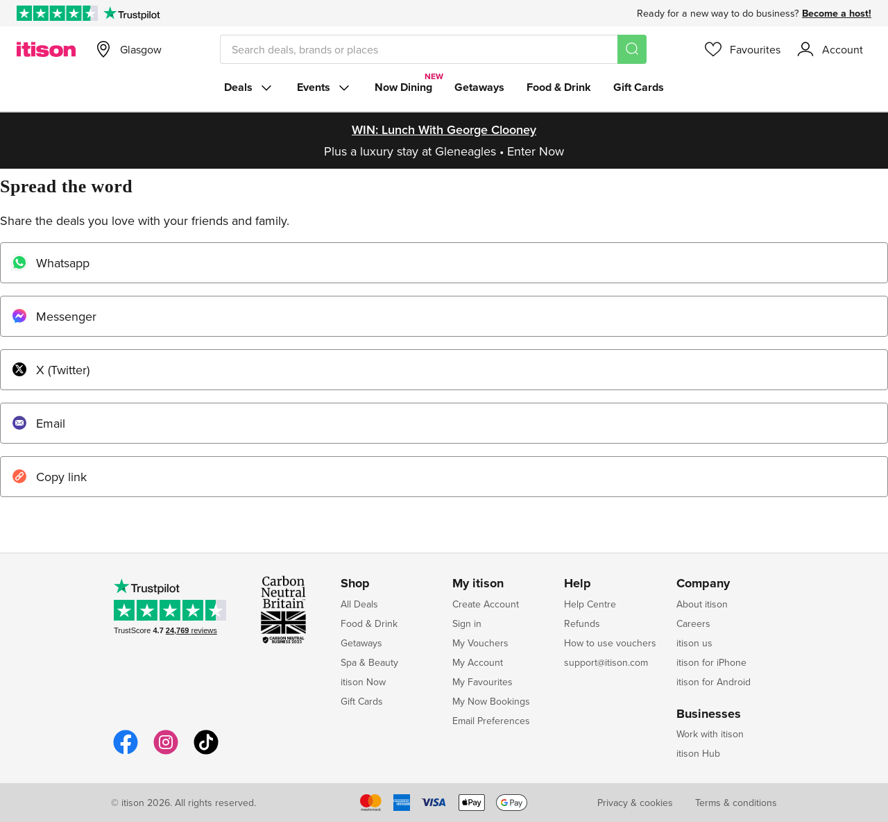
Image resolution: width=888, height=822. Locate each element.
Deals (249, 87)
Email (38, 423)
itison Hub (698, 753)
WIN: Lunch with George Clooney (444, 129)
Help (577, 584)
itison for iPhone (711, 662)
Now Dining (403, 87)
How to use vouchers (610, 643)
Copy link (49, 476)
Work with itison (710, 734)
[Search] (632, 49)
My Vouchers (480, 643)
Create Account (485, 604)
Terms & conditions (736, 803)
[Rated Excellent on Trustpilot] (57, 13)
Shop (355, 584)
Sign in (466, 623)
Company (703, 584)
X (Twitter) (50, 369)
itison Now (363, 682)
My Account (477, 662)
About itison (702, 604)
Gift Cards (638, 87)
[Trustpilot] (131, 13)
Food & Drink (559, 87)
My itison (478, 584)
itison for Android (713, 682)
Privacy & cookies (635, 803)
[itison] (46, 49)
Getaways (479, 87)
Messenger (53, 316)
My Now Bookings (491, 701)
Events (324, 87)
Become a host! (836, 13)
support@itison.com (606, 662)
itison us (694, 643)
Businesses (708, 714)
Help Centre (590, 604)
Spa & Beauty (369, 662)
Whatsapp (50, 262)
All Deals (359, 604)
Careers (693, 623)
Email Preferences (491, 721)
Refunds (582, 623)
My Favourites (482, 682)
